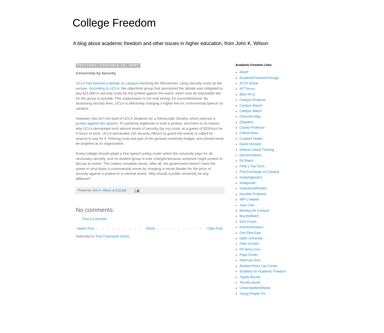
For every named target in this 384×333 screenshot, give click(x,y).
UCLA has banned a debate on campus (107, 83)
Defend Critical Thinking (257, 150)
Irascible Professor (253, 194)
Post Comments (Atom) (113, 236)
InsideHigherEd (251, 177)
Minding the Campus (254, 211)
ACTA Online (249, 83)
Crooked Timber (251, 139)
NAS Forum (248, 222)
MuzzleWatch (249, 216)
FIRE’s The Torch (252, 166)
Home (150, 228)
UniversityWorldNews (255, 288)
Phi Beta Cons (250, 249)
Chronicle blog (250, 116)
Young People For (253, 294)
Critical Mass (249, 133)
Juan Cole (247, 205)
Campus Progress (253, 100)
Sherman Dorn (250, 260)
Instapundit (248, 183)
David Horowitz (251, 144)
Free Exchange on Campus (259, 172)
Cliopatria (246, 122)
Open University (251, 238)
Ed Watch (247, 161)
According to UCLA (104, 88)
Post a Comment (95, 219)
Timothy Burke (250, 282)
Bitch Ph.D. (248, 94)
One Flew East (250, 233)
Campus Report (251, 105)
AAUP (244, 72)
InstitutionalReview (253, 188)
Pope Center (249, 255)
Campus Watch (251, 111)
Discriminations (251, 155)
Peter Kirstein (249, 244)
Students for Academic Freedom (263, 271)
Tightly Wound (250, 277)
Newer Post (85, 228)
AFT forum (247, 89)
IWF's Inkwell (249, 199)
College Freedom (114, 23)
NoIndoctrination (251, 227)
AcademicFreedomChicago (259, 78)
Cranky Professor (252, 127)
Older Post (215, 228)
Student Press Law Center (259, 266)
